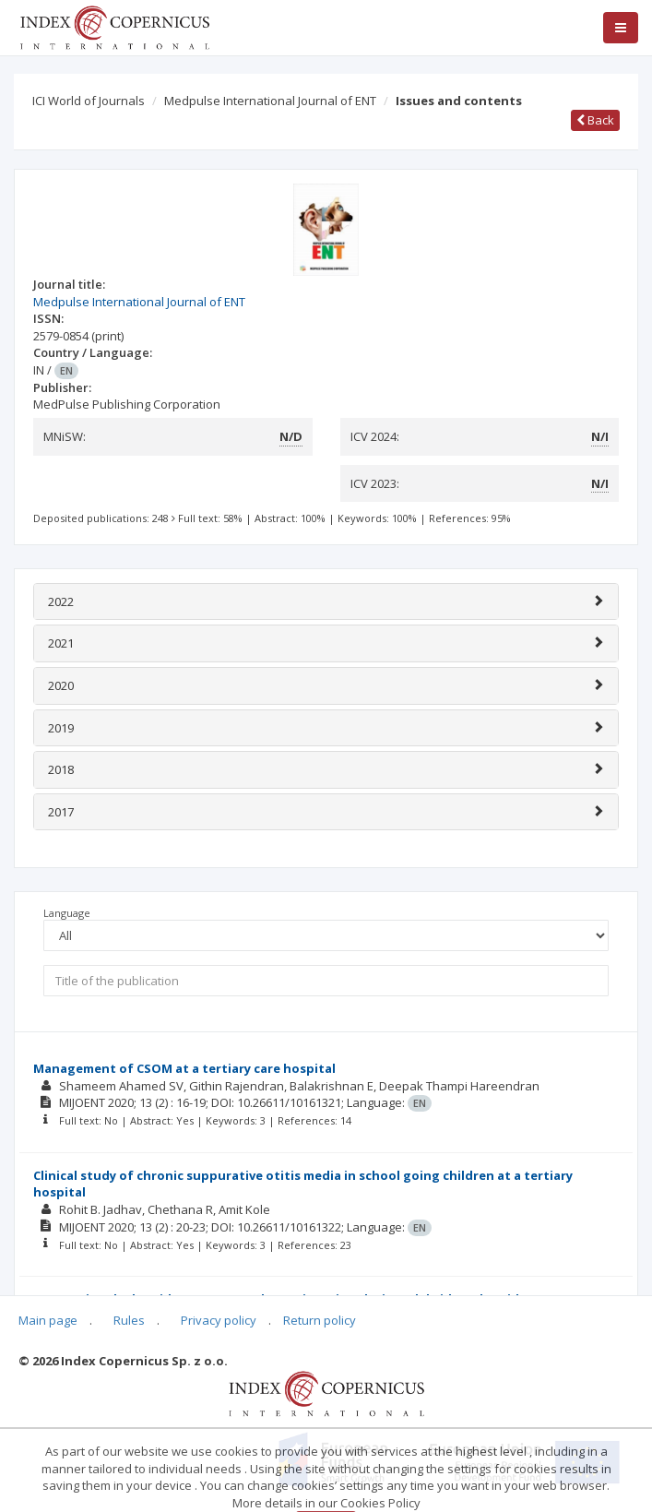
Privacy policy (218, 1320)
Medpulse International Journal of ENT (270, 100)
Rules (129, 1320)
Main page (47, 1320)
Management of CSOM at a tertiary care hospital (184, 1068)
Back (595, 120)
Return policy (319, 1320)
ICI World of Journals (88, 100)
